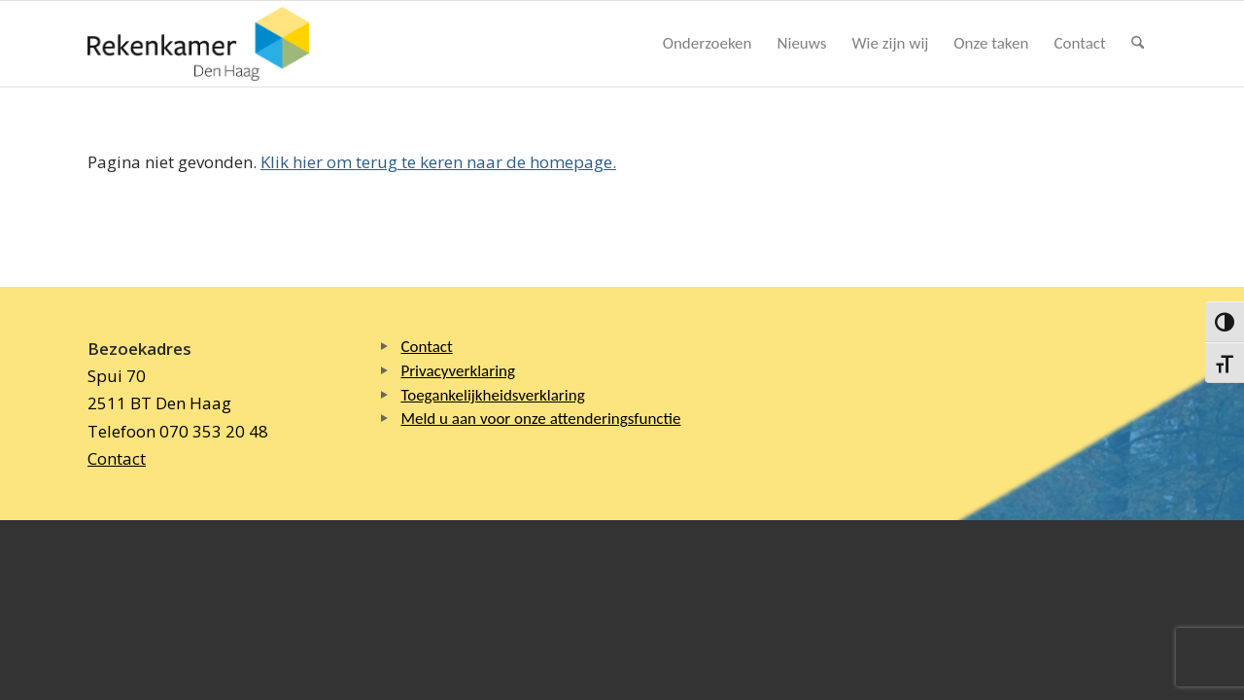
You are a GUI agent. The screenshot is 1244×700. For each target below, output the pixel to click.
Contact (116, 458)
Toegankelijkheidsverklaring (492, 395)
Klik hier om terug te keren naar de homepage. (438, 162)
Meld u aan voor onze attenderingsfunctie (540, 418)
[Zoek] (1138, 44)
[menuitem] (707, 44)
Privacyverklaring (457, 371)
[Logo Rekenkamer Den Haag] (198, 44)
